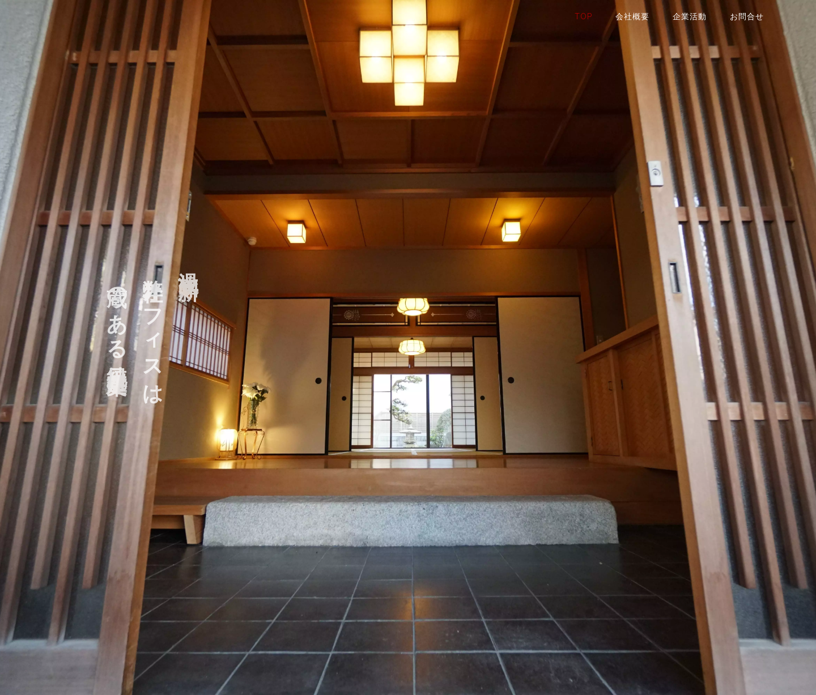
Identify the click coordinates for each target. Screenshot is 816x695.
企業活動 (690, 16)
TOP (583, 16)
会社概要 (632, 16)
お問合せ (747, 16)
